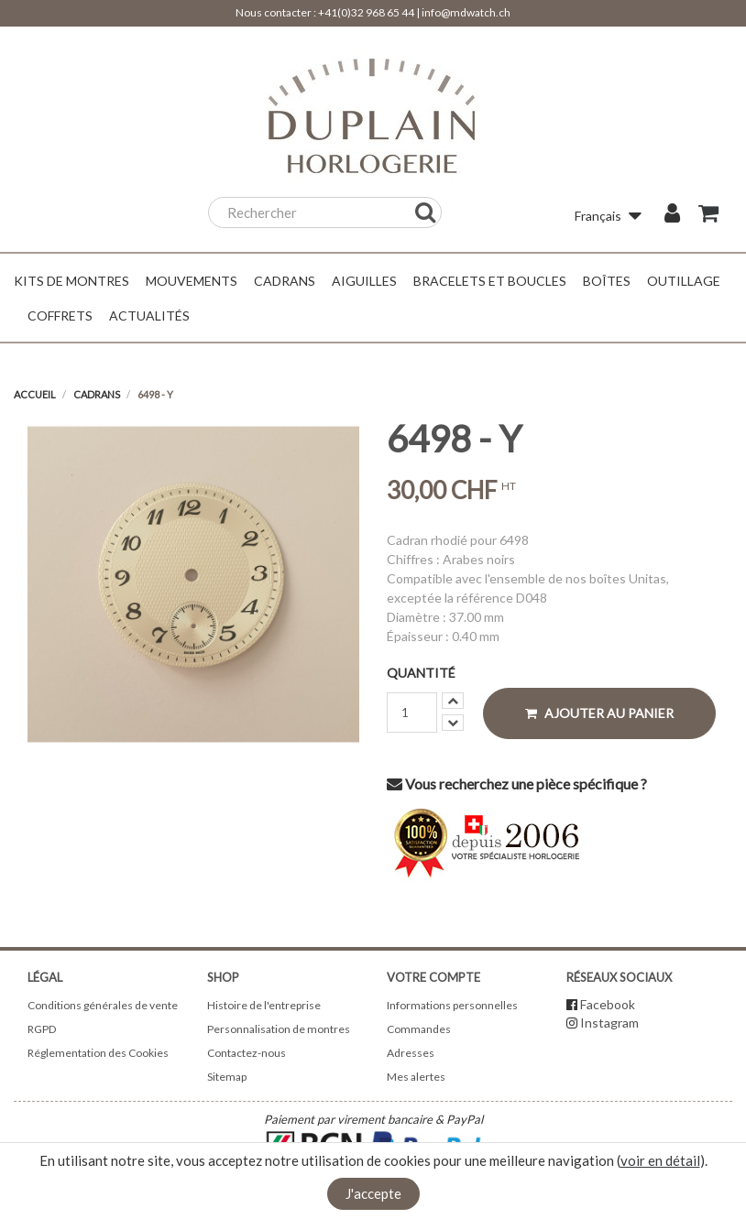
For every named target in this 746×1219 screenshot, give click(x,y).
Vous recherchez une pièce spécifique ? (517, 783)
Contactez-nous (246, 1053)
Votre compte (433, 977)
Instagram (609, 1022)
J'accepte (373, 1193)
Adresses (410, 1053)
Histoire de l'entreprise (264, 1005)
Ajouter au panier (599, 713)
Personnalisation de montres (278, 1029)
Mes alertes (416, 1076)
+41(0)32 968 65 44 (366, 12)
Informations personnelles (452, 1005)
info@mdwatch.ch (466, 12)
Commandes (419, 1029)
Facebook (607, 1004)
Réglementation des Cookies (98, 1053)
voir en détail (660, 1160)
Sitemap (227, 1076)
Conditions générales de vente (102, 1005)
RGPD (41, 1029)
